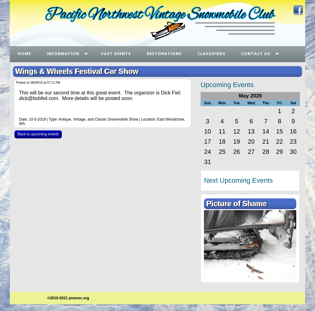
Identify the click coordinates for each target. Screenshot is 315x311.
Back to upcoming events (38, 134)
